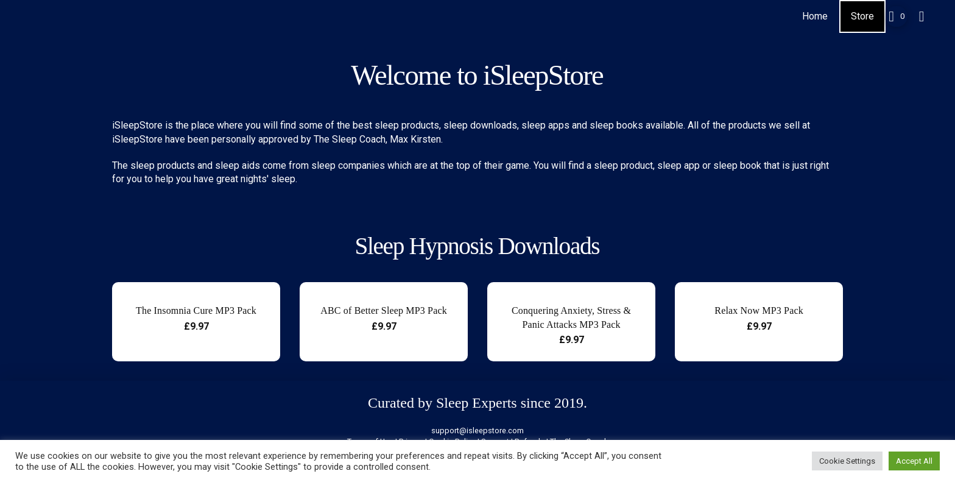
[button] (896, 16)
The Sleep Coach (350, 139)
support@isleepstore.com (477, 430)
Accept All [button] (914, 461)
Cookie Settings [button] (847, 461)
